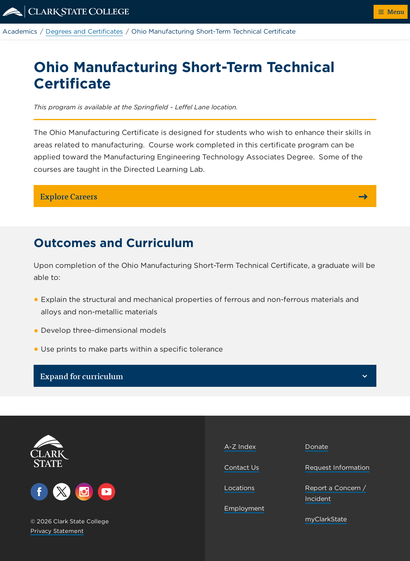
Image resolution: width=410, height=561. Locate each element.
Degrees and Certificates (84, 31)
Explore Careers (204, 196)
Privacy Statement (57, 530)
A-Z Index (240, 446)
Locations (239, 488)
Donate (316, 446)
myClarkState (326, 519)
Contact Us (241, 467)
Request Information (337, 467)
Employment (244, 508)
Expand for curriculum (204, 376)
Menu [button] (391, 11)
